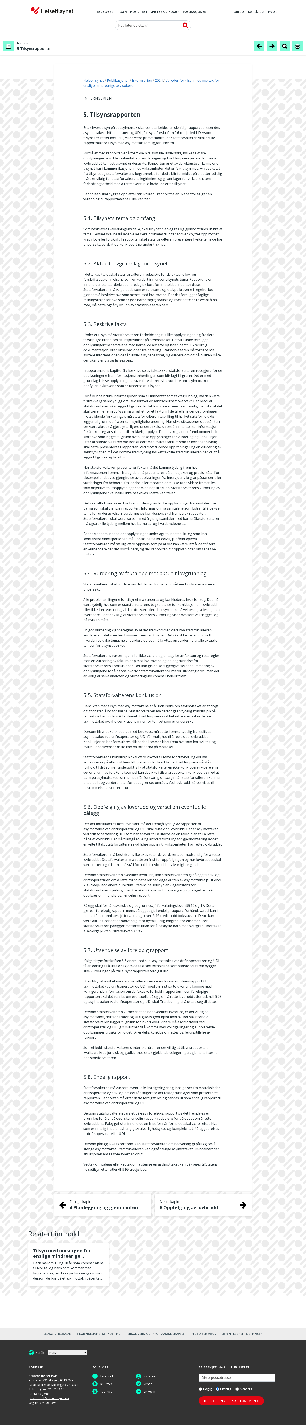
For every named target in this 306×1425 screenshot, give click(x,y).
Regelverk (105, 12)
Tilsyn (122, 12)
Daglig (205, 1389)
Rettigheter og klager (161, 12)
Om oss (239, 12)
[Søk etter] (153, 25)
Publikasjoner (194, 12)
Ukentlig (223, 1389)
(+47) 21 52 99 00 (52, 1389)
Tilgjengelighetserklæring (98, 1334)
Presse (272, 12)
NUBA (134, 12)
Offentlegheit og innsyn (242, 1334)
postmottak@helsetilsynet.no (49, 1398)
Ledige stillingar (57, 1334)
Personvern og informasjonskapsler (156, 1334)
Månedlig (243, 1389)
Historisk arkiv (204, 1334)
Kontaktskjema (39, 1394)
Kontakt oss (256, 12)
